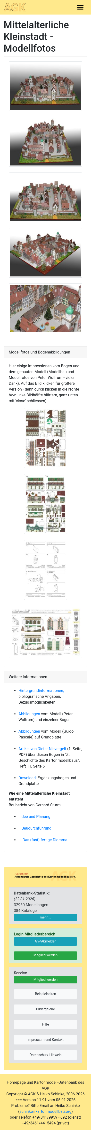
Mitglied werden (45, 955)
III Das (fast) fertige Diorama (42, 840)
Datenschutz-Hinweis (46, 1055)
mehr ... (45, 917)
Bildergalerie (45, 1009)
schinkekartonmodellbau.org (46, 1111)
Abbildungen (29, 714)
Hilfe (45, 1024)
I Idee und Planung (34, 816)
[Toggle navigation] (80, 7)
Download (27, 778)
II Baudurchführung (34, 828)
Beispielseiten (45, 994)
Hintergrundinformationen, (41, 690)
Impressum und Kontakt (45, 1040)
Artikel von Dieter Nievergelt (42, 748)
